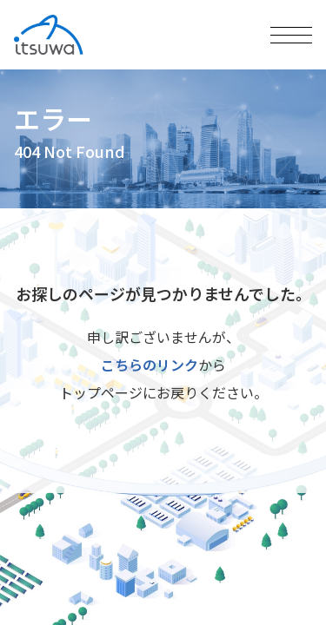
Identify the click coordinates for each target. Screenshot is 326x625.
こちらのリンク (149, 364)
